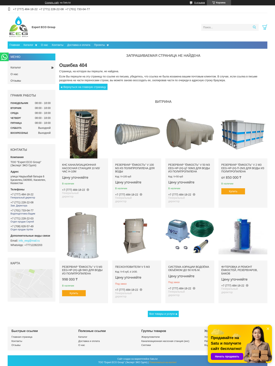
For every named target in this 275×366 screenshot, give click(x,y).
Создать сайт (52, 2)
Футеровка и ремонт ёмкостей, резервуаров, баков (239, 270)
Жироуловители (150, 336)
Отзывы (16, 80)
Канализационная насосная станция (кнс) (165, 341)
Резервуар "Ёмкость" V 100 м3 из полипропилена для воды (135, 168)
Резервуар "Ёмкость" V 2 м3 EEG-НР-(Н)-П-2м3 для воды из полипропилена (242, 168)
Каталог (28, 44)
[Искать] (254, 27)
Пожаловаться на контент (163, 362)
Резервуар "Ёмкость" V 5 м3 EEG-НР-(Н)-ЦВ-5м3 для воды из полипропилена (82, 270)
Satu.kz (154, 359)
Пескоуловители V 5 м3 (132, 266)
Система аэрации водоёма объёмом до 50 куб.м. (188, 268)
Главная (15, 44)
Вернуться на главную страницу (84, 86)
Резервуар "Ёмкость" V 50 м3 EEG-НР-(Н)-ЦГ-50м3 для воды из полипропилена (189, 168)
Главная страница (21, 336)
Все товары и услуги (162, 313)
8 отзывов (199, 2)
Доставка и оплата (78, 44)
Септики (146, 345)
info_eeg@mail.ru (29, 240)
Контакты (57, 44)
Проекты (99, 44)
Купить (233, 191)
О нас (44, 44)
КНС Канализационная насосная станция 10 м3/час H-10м (81, 168)
